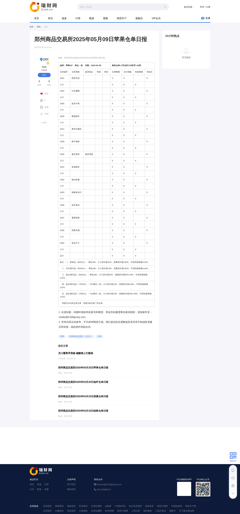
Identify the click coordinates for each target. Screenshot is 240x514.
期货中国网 (162, 506)
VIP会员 (156, 18)
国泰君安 (149, 506)
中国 (99, 336)
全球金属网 (96, 511)
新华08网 (109, 511)
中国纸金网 (176, 506)
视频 (105, 18)
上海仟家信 (160, 511)
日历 (32, 489)
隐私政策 (71, 489)
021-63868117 (104, 489)
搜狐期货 (71, 506)
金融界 (108, 506)
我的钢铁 (147, 511)
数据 (91, 18)
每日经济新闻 (135, 506)
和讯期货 (83, 506)
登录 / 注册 (205, 7)
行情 (77, 18)
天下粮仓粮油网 (186, 511)
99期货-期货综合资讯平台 (43, 7)
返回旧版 (188, 7)
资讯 (50, 18)
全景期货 (47, 511)
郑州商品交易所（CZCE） (80, 336)
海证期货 (71, 511)
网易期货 (59, 506)
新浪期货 (47, 506)
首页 (36, 18)
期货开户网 (190, 506)
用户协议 (71, 484)
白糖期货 (59, 511)
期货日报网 (122, 511)
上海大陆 (135, 511)
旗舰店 (139, 18)
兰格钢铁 (83, 511)
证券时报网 (96, 506)
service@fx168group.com (109, 484)
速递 (64, 18)
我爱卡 (172, 511)
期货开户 (122, 18)
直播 (205, 18)
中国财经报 (120, 506)
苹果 (62, 336)
